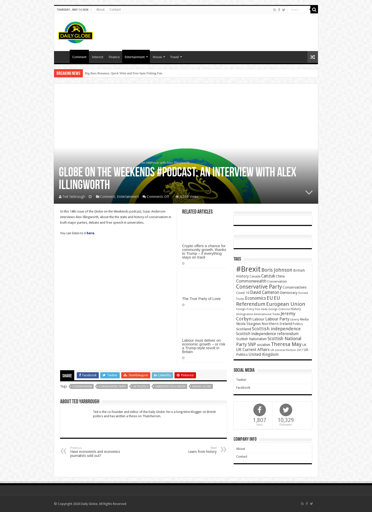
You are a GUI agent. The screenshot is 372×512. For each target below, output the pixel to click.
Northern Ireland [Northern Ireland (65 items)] (277, 323)
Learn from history (191, 450)
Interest (97, 57)
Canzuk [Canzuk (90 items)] (268, 275)
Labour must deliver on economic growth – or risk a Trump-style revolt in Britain (203, 346)
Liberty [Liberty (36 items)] (294, 319)
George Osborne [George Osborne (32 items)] (279, 309)
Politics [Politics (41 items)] (298, 324)
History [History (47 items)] (296, 309)
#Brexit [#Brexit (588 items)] (248, 269)
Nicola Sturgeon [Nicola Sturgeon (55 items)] (248, 324)
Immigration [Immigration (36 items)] (244, 314)
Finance (114, 57)
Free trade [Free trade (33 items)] (261, 309)
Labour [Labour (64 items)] (258, 319)
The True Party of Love (201, 298)
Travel (174, 57)
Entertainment (135, 57)
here (90, 233)
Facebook (243, 387)
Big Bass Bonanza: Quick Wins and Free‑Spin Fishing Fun (123, 73)
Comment (79, 57)
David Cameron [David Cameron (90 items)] (264, 292)
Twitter (241, 380)
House (157, 57)
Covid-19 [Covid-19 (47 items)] (242, 293)
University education (170, 386)
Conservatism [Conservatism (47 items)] (277, 281)
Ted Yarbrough (73, 197)
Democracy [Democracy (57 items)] (288, 293)
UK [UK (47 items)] (304, 345)
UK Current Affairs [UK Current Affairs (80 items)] (253, 349)
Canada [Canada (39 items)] (255, 276)
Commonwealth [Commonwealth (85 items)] (251, 281)
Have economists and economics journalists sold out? (96, 452)
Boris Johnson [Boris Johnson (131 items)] (276, 270)
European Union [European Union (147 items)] (285, 304)
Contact (115, 9)
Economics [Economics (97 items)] (255, 298)
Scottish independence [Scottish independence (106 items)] (276, 328)
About (100, 9)
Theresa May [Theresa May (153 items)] (286, 344)
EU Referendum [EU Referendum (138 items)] (258, 301)
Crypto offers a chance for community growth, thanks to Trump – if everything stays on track (204, 251)
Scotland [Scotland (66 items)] (243, 329)
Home (65, 163)
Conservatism (82, 386)
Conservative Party (112, 386)
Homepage (63, 56)
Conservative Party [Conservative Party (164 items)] (259, 287)
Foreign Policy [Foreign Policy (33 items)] (245, 309)
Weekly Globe (201, 386)
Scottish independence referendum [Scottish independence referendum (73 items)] (267, 333)
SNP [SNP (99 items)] (252, 344)
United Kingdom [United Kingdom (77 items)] (264, 354)
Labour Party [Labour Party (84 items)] (277, 318)
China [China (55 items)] (280, 276)
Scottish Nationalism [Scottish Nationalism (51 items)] (251, 339)
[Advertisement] (222, 30)
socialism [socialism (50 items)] (263, 345)
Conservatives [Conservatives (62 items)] (295, 287)
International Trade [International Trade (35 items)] (267, 314)
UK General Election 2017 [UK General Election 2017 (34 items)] (286, 350)
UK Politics (140, 386)
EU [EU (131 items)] (270, 298)
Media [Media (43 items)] (304, 319)
